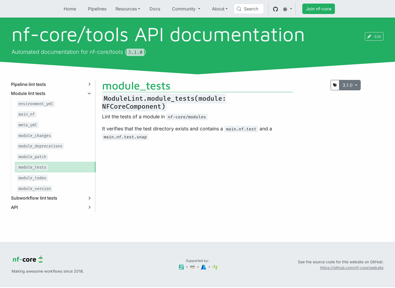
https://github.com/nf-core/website (351, 267)
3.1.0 (348, 85)
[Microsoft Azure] (204, 267)
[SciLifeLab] (215, 267)
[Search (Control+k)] (249, 9)
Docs (154, 9)
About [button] (218, 9)
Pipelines (97, 9)
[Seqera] (182, 267)
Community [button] (184, 9)
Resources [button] (126, 9)
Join (318, 9)
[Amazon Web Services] (193, 267)
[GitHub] (275, 9)
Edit (374, 36)
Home (70, 9)
